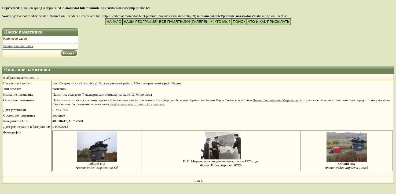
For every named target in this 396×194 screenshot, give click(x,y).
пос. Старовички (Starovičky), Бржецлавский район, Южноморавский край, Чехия (116, 83)
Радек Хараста (98, 168)
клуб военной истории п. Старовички (137, 104)
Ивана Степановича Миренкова (276, 100)
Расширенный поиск (18, 46)
